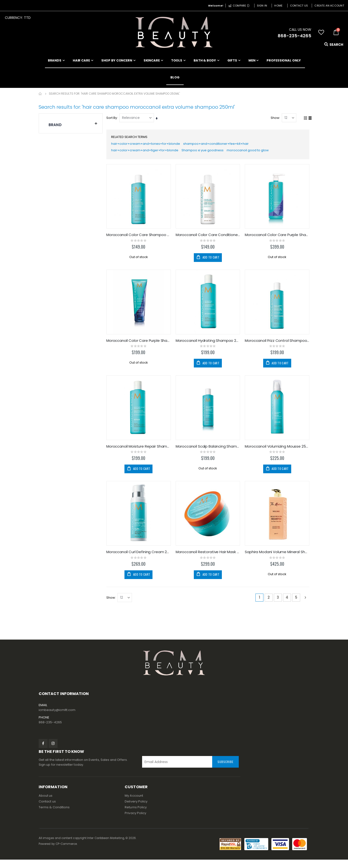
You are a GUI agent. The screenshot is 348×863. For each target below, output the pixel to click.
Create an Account (329, 6)
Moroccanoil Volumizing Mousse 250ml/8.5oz (277, 448)
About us (46, 799)
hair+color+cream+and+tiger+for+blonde (147, 152)
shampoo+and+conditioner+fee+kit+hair (222, 144)
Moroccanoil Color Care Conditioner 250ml (208, 237)
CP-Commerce (66, 847)
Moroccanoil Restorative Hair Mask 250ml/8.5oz (208, 554)
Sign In (262, 6)
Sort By (113, 117)
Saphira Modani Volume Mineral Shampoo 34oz (277, 554)
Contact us (47, 804)
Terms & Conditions (54, 810)
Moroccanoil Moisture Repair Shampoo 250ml (140, 448)
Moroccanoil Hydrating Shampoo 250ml (208, 343)
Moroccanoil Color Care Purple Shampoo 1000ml (277, 237)
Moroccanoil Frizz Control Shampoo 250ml (277, 343)
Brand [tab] (73, 123)
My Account (134, 799)
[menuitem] (175, 77)
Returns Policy (136, 810)
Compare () (238, 6)
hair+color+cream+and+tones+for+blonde (148, 144)
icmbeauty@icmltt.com (57, 713)
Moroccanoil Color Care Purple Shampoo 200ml (140, 343)
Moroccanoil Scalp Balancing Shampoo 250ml (208, 448)
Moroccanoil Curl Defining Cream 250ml (140, 554)
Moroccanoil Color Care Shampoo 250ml (140, 237)
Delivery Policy (136, 804)
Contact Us (299, 6)
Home (278, 6)
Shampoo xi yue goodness (208, 152)
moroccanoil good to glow (255, 152)
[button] (321, 32)
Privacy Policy (135, 816)
